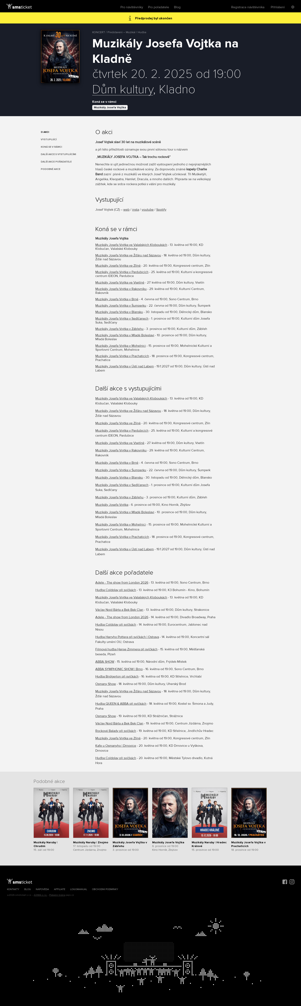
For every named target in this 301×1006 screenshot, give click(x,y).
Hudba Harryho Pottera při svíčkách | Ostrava (127, 637)
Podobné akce (50, 169)
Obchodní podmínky (105, 889)
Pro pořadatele (158, 7)
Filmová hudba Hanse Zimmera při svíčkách (126, 649)
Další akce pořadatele (56, 161)
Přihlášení (278, 7)
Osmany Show (105, 684)
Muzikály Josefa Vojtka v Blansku (119, 312)
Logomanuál (78, 889)
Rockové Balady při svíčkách (115, 731)
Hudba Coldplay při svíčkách (115, 590)
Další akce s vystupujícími (58, 154)
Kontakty (13, 889)
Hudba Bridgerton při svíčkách (117, 676)
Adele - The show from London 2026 (121, 583)
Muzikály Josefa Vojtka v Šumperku (120, 306)
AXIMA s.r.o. (40, 895)
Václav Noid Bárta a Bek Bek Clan (119, 610)
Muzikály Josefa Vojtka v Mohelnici (120, 346)
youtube (148, 210)
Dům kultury (122, 90)
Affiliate (59, 889)
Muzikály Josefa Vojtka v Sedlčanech (121, 319)
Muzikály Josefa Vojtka (110, 107)
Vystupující (49, 139)
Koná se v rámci (51, 146)
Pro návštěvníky (131, 7)
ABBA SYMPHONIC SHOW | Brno (119, 669)
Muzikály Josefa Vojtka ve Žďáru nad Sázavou (128, 255)
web (126, 210)
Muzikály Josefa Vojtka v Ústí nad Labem (124, 366)
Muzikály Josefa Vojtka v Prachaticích (122, 356)
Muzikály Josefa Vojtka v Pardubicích (121, 272)
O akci (45, 132)
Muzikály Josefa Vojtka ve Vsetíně (119, 282)
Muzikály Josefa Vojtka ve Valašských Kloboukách (131, 245)
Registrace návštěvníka (247, 7)
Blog (177, 7)
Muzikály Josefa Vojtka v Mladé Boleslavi (124, 335)
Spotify (161, 210)
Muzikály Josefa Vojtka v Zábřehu (119, 329)
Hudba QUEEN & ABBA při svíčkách (120, 704)
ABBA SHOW (104, 662)
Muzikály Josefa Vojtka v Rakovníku (121, 289)
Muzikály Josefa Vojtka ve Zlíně (118, 266)
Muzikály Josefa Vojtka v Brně (116, 299)
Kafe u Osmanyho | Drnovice (115, 746)
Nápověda (42, 889)
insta (135, 210)
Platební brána (57, 895)
